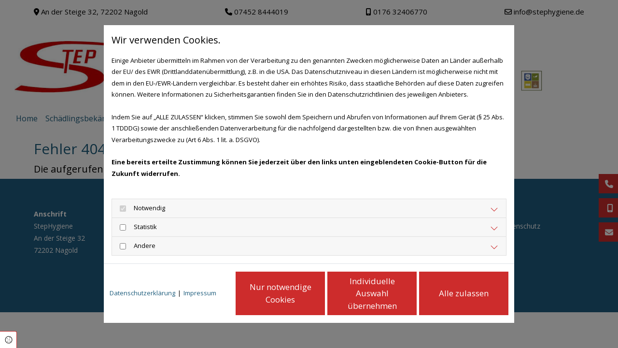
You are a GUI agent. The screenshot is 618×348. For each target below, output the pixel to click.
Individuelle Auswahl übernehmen (372, 293)
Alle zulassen (464, 293)
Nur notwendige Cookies (280, 293)
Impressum (199, 293)
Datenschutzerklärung (142, 293)
